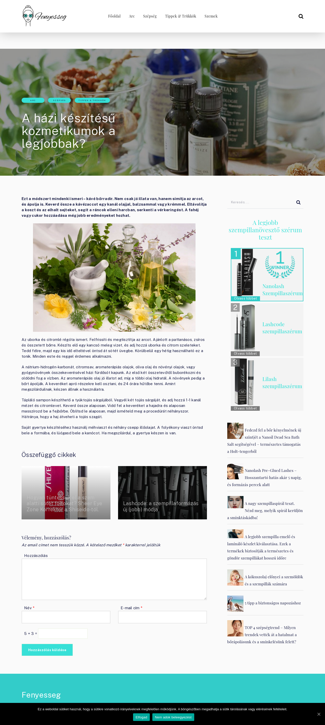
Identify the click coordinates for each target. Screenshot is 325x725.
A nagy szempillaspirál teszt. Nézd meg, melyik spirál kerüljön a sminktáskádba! (265, 510)
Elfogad (142, 717)
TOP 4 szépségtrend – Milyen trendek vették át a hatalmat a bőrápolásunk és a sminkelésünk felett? (262, 634)
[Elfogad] (318, 714)
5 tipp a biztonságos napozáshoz (273, 602)
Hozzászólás (36, 555)
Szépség (149, 16)
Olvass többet (245, 298)
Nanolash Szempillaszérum (283, 289)
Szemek (211, 16)
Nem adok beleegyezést (173, 717)
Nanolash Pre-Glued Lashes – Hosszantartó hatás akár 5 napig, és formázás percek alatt (264, 477)
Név (29, 608)
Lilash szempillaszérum (282, 382)
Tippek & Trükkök (180, 16)
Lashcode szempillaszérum (282, 328)
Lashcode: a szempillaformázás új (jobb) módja (162, 506)
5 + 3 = (31, 633)
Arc (131, 16)
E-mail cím (131, 608)
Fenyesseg (41, 694)
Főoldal (113, 16)
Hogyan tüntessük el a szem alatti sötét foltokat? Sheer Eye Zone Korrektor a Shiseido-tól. (65, 503)
